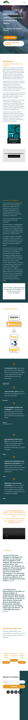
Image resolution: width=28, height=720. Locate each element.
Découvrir (6, 662)
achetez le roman (10, 37)
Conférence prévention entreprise (12, 43)
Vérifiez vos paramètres (14, 156)
